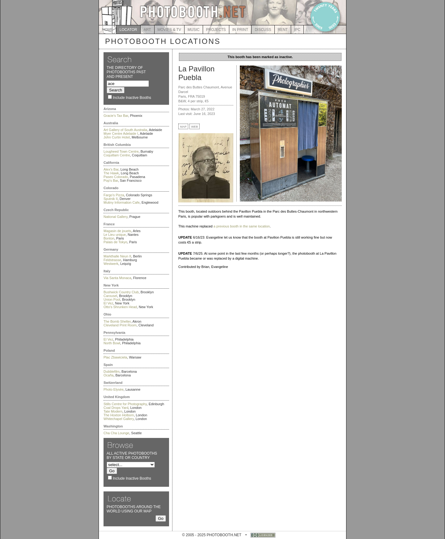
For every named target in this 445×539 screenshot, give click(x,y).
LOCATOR (128, 30)
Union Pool (112, 299)
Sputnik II (111, 199)
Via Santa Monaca (117, 278)
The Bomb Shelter (117, 321)
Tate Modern (113, 411)
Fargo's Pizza (114, 195)
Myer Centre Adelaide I (121, 133)
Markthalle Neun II (117, 256)
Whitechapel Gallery (119, 419)
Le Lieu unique (115, 234)
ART (147, 30)
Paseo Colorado (116, 177)
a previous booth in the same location (242, 226)
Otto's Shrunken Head (120, 307)
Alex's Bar (111, 169)
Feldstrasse (112, 260)
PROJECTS (216, 30)
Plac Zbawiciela (115, 357)
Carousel (110, 296)
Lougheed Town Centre (121, 151)
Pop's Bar (111, 180)
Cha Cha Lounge (116, 433)
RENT (283, 30)
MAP (183, 126)
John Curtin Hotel (117, 137)
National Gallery (115, 217)
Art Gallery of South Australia (125, 130)
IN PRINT (240, 30)
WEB (194, 126)
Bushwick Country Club (121, 292)
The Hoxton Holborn (119, 415)
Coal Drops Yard (116, 408)
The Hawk (111, 173)
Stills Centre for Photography (125, 404)
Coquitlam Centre (117, 155)
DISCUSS (263, 30)
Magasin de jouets (117, 231)
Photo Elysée (114, 389)
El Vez (108, 303)
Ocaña (108, 375)
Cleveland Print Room (120, 325)
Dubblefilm (112, 371)
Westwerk (111, 263)
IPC (297, 30)
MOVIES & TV (169, 30)
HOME (107, 30)
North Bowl (112, 343)
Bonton (109, 238)
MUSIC (194, 30)
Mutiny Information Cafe (122, 202)
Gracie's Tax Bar (116, 115)
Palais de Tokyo (115, 242)
